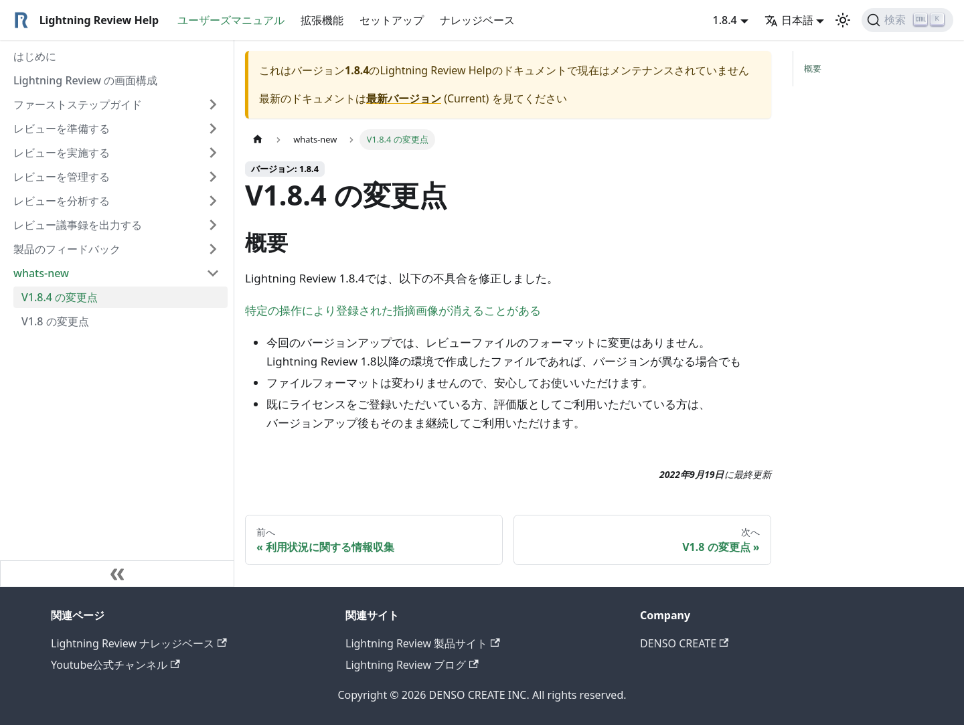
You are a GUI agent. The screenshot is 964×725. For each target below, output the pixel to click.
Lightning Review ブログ (412, 664)
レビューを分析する (61, 200)
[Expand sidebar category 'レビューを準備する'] (213, 128)
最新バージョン (403, 98)
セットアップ (391, 20)
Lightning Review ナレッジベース (139, 643)
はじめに (34, 56)
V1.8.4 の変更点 (59, 297)
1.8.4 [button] (725, 20)
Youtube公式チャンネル (115, 664)
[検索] (907, 20)
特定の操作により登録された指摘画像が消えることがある (393, 310)
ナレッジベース (477, 20)
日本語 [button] (789, 20)
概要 (812, 68)
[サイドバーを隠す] (117, 573)
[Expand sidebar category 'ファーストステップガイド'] (213, 104)
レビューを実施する (61, 152)
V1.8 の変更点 (55, 321)
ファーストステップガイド (77, 104)
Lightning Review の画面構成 (85, 80)
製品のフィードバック (66, 249)
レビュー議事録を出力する (77, 225)
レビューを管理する (61, 176)
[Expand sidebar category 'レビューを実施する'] (213, 152)
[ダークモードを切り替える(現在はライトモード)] (843, 20)
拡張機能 (322, 20)
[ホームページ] (257, 139)
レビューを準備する (61, 128)
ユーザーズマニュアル (231, 20)
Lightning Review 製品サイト (422, 643)
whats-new (41, 273)
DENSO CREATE (684, 643)
